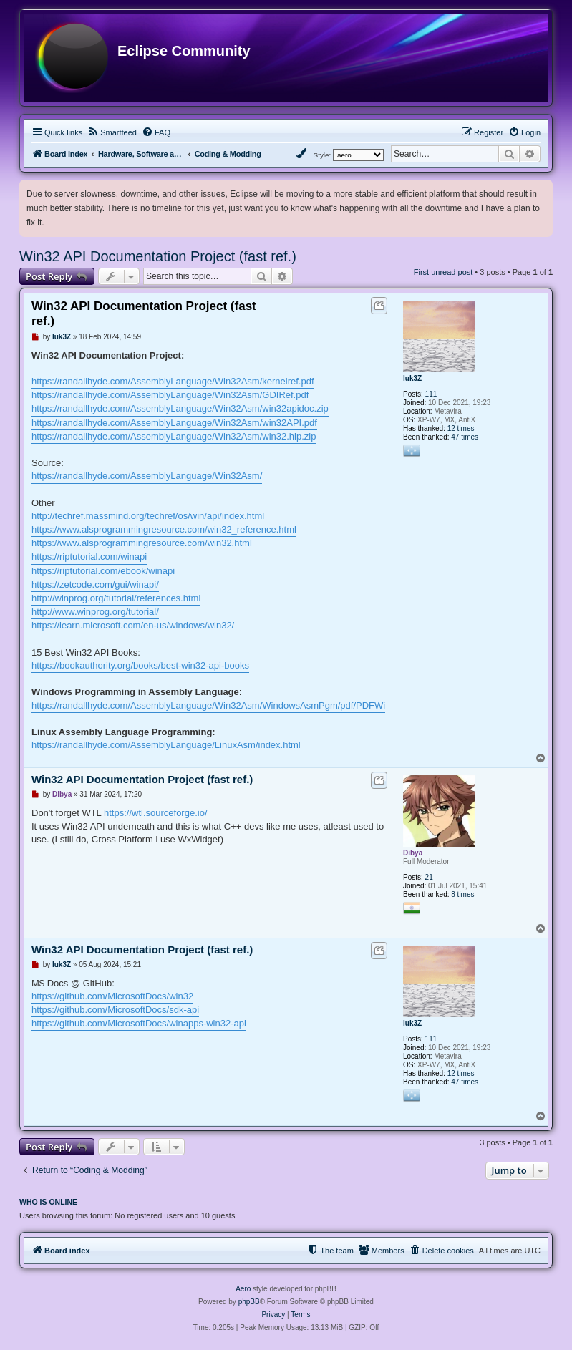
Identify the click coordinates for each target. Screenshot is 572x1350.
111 (431, 394)
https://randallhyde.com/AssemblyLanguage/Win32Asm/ (146, 475)
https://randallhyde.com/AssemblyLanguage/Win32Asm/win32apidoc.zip (180, 408)
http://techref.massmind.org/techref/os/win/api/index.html (147, 515)
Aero (243, 1289)
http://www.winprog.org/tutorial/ (95, 611)
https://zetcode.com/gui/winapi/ (95, 584)
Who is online (48, 1202)
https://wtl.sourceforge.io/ (156, 812)
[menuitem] (112, 132)
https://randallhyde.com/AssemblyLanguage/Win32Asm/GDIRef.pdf (170, 394)
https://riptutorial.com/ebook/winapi (103, 570)
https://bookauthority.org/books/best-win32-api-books (140, 665)
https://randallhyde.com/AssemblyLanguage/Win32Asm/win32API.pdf (174, 422)
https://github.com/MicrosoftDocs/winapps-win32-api (138, 1023)
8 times (462, 894)
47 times (464, 437)
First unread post (443, 272)
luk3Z (412, 378)
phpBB (249, 1302)
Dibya (412, 853)
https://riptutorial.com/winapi (89, 556)
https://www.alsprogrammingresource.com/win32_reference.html (163, 529)
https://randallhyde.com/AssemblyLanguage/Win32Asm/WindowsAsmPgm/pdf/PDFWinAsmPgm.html (239, 705)
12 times (461, 428)
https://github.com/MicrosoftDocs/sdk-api (115, 1009)
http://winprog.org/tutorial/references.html (115, 598)
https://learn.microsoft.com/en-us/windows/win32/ (132, 625)
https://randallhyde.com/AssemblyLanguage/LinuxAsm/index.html (166, 744)
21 (429, 877)
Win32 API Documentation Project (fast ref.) (157, 256)
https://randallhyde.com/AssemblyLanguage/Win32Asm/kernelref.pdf (172, 381)
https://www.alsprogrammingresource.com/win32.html (141, 543)
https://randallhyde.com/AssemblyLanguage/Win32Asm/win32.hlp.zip (173, 436)
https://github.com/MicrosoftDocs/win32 (112, 996)
